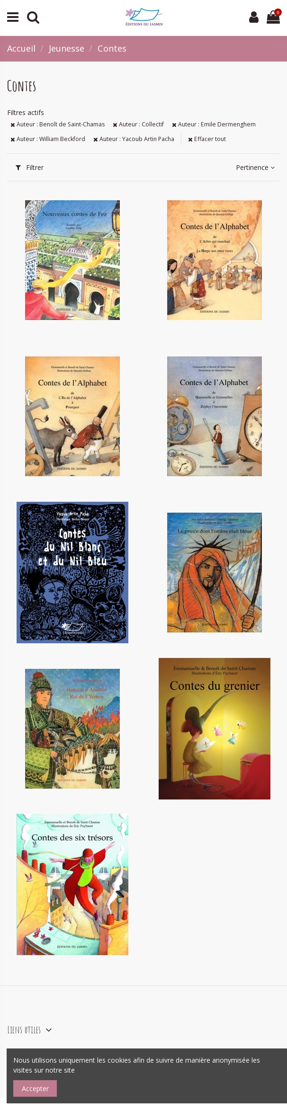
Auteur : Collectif (138, 124)
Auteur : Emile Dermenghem (214, 124)
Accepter (35, 1088)
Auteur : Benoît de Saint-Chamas (57, 124)
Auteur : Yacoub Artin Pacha (133, 139)
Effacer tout (207, 139)
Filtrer (30, 167)
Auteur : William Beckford (47, 139)
